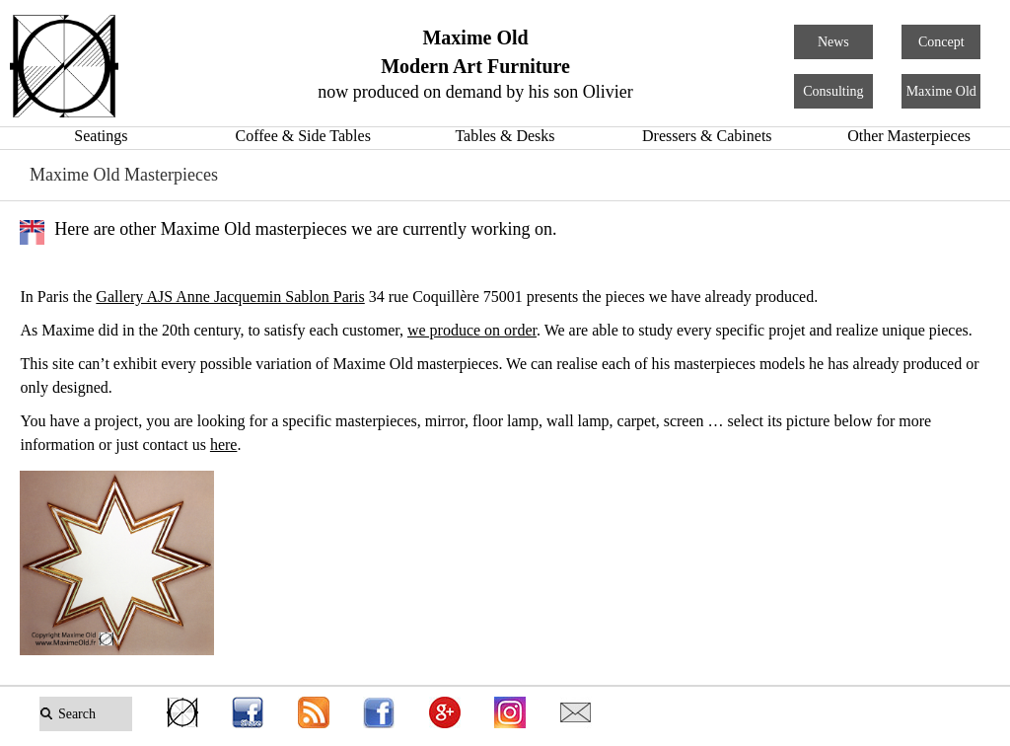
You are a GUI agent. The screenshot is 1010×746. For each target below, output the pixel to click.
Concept (941, 42)
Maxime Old (941, 91)
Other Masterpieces (909, 135)
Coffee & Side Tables (303, 135)
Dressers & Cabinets (707, 135)
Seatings (100, 135)
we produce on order (472, 330)
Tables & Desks (504, 135)
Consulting (833, 91)
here (224, 444)
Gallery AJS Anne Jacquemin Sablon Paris (230, 296)
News (833, 42)
